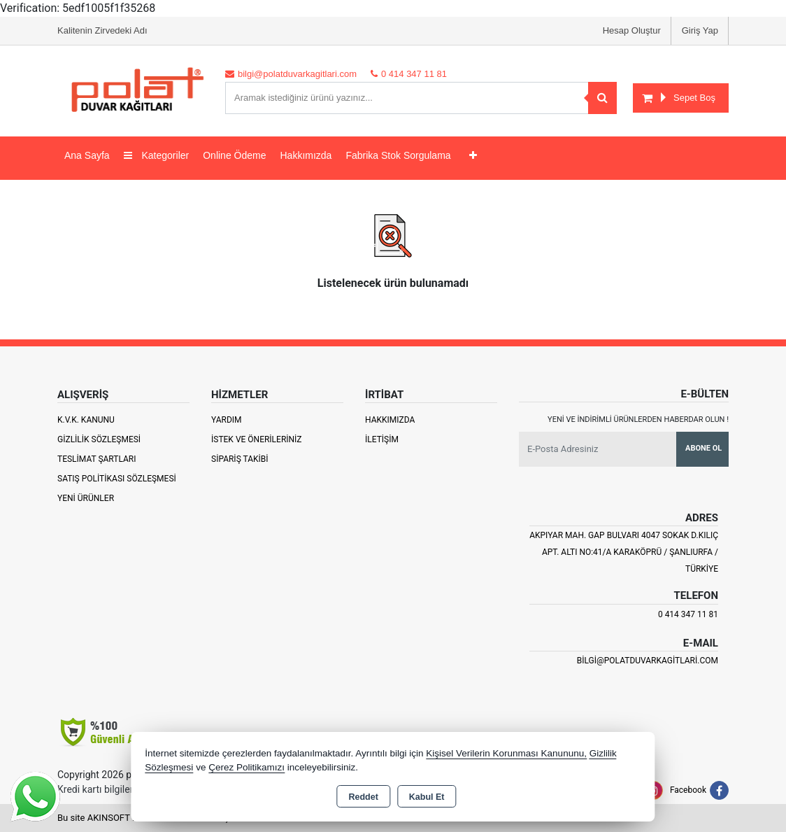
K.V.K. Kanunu (86, 420)
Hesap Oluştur (632, 30)
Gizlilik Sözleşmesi (99, 439)
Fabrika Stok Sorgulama (397, 155)
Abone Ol (703, 448)
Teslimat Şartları (96, 459)
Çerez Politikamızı (246, 767)
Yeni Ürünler (85, 498)
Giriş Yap (700, 30)
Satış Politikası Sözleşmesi (116, 479)
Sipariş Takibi (240, 459)
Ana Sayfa (87, 155)
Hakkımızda (305, 155)
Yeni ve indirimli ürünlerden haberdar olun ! (638, 419)
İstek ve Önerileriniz (256, 439)
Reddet (363, 797)
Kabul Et (427, 797)
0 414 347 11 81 (688, 614)
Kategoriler (157, 155)
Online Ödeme (234, 155)
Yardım (226, 420)
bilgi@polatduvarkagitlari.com (647, 660)
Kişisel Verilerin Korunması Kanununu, (506, 753)
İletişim (382, 439)
